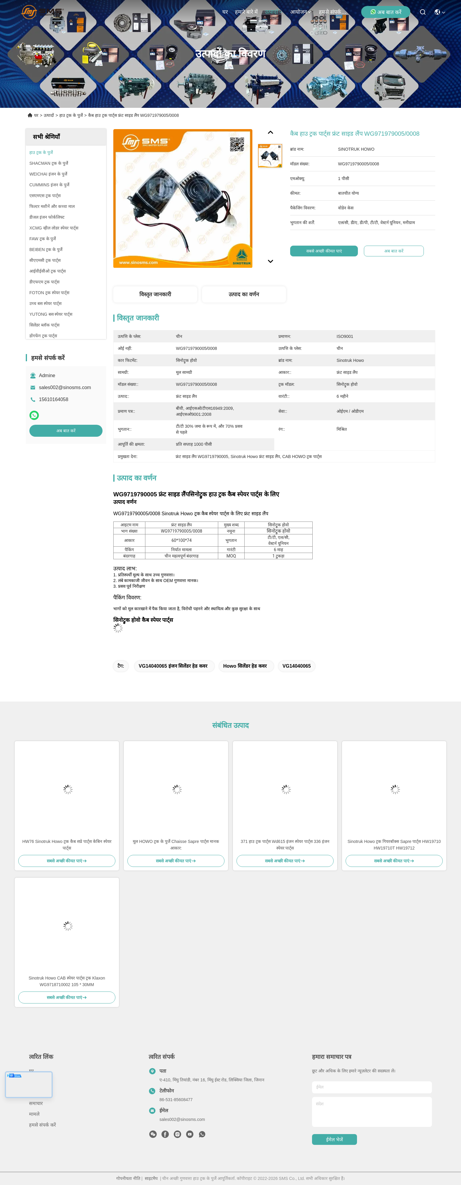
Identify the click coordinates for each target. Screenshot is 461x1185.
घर (225, 12)
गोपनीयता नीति (128, 1178)
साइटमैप (151, 1178)
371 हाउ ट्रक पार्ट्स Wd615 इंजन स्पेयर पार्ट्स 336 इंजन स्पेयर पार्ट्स (285, 844)
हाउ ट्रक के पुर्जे (71, 115)
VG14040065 (297, 666)
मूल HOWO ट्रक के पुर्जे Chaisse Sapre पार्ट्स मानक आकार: (176, 844)
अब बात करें (385, 12)
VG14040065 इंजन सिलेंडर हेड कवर (173, 666)
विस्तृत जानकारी (155, 294)
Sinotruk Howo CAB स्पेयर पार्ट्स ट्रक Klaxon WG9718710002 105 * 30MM (66, 981)
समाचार (36, 1103)
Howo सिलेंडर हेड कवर (245, 666)
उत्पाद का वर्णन (244, 294)
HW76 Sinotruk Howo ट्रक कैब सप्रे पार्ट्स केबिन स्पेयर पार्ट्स (66, 844)
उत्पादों (274, 12)
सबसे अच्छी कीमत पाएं (330, 251)
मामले (34, 1114)
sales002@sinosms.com (65, 387)
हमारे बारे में (246, 12)
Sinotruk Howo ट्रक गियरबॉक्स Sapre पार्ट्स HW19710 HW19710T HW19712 (394, 844)
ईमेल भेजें (334, 1139)
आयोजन (301, 12)
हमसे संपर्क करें (333, 12)
